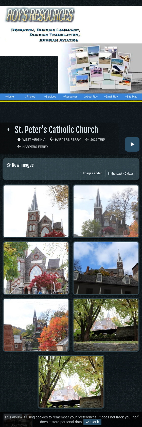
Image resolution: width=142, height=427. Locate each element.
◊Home (9, 96)
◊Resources (70, 96)
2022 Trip (98, 139)
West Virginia (34, 139)
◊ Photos (30, 96)
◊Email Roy (111, 96)
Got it (94, 422)
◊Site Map (131, 96)
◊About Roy (91, 96)
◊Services (50, 96)
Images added (92, 173)
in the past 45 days (121, 173)
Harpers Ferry (68, 139)
